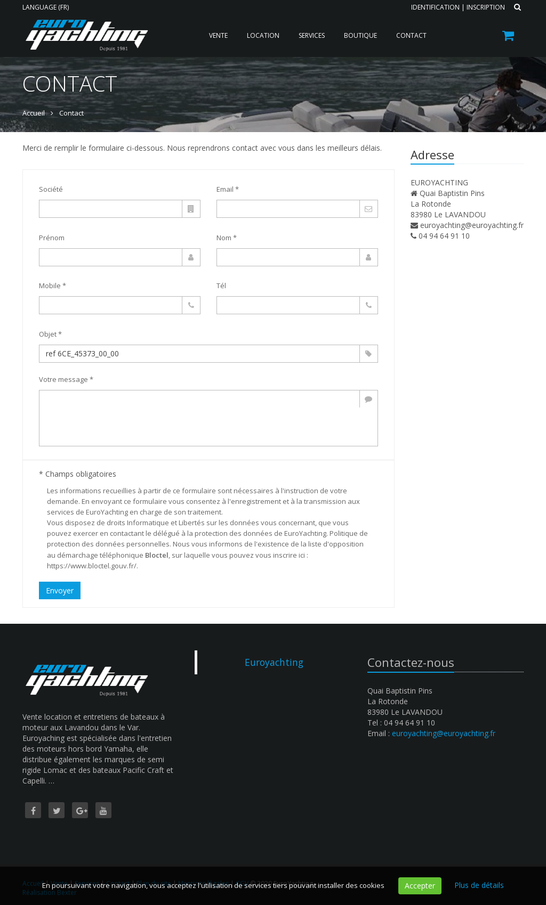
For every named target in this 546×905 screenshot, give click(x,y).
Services (312, 35)
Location (263, 35)
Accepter (420, 885)
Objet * (50, 334)
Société (51, 189)
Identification (435, 7)
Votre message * (66, 379)
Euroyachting (274, 662)
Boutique (360, 35)
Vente (218, 35)
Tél (221, 285)
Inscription (486, 7)
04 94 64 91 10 (444, 236)
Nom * (226, 237)
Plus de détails (479, 885)
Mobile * (52, 285)
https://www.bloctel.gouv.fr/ (91, 565)
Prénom (52, 237)
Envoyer (60, 590)
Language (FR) (45, 7)
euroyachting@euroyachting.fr (472, 225)
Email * (227, 189)
